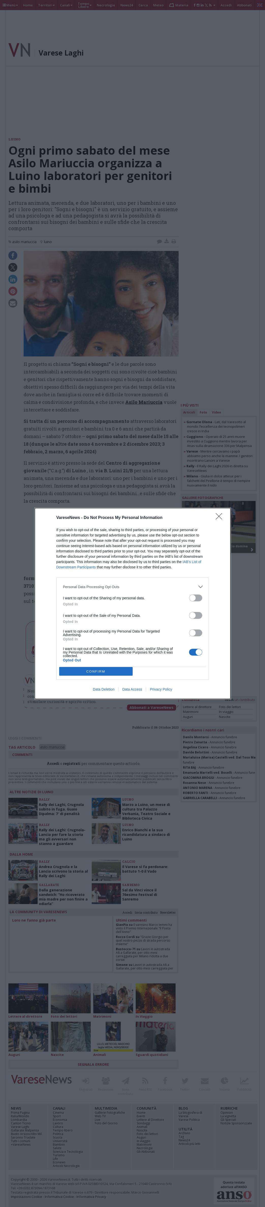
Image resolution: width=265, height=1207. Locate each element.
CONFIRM (95, 671)
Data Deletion (104, 689)
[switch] (195, 598)
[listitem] (132, 586)
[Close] (220, 518)
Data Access (132, 689)
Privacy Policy (161, 689)
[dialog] (132, 603)
